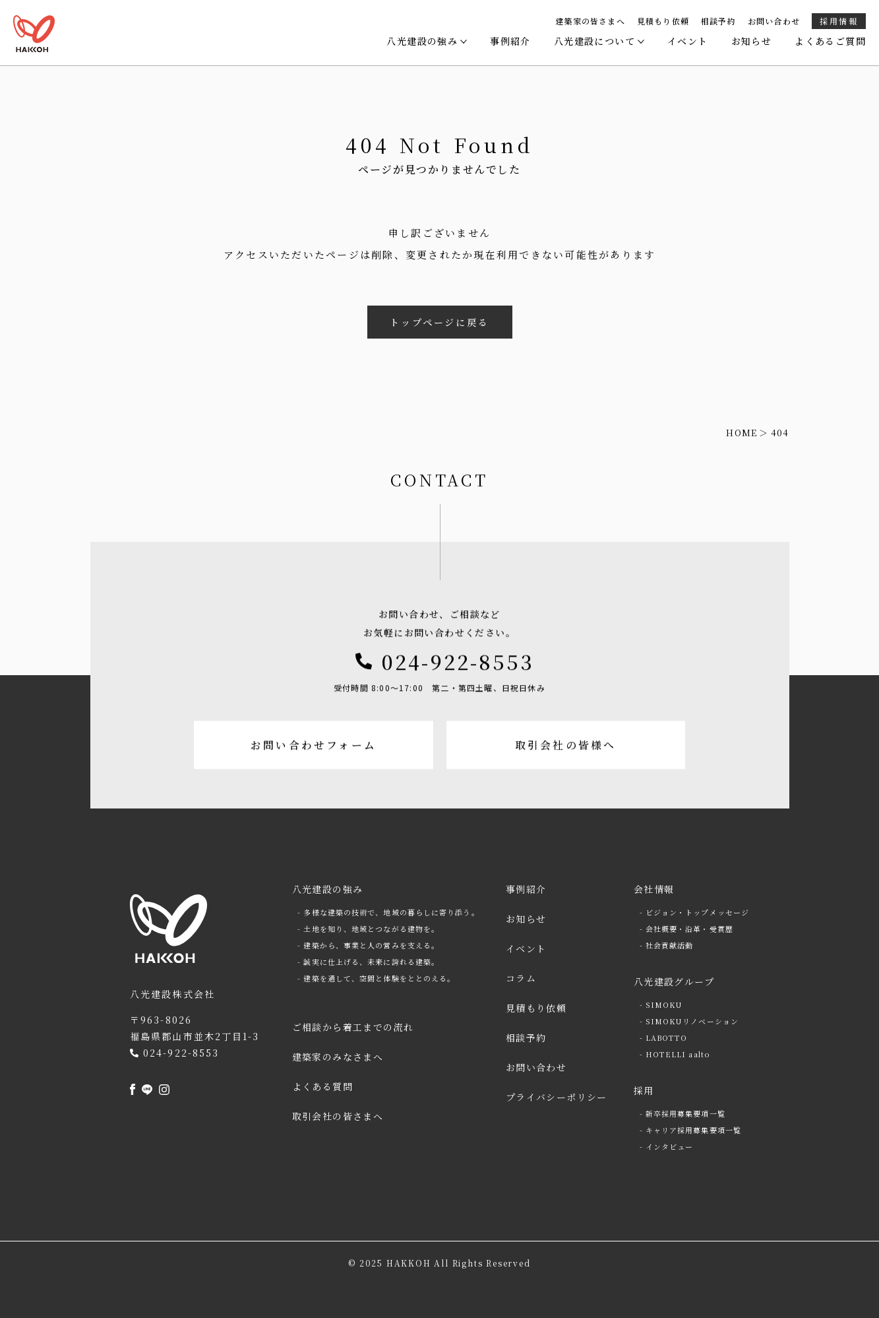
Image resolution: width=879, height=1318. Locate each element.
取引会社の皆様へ (568, 784)
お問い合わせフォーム (311, 784)
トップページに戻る (439, 322)
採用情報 (839, 20)
